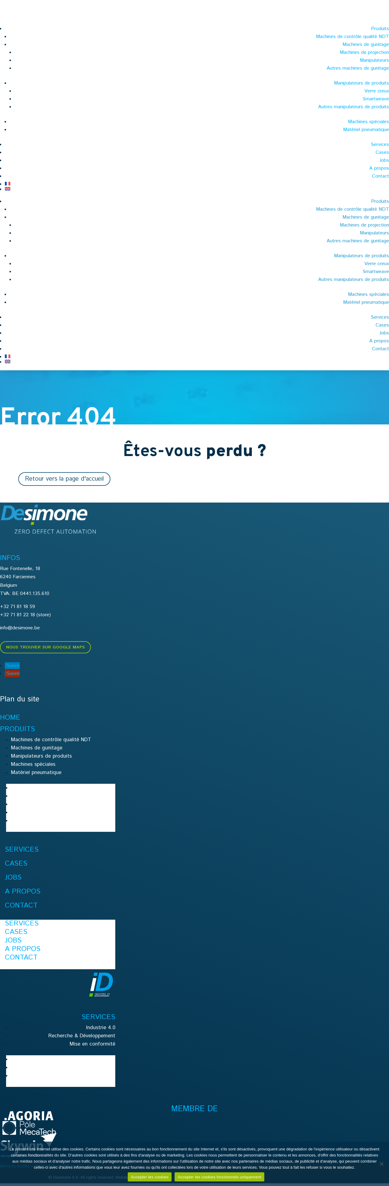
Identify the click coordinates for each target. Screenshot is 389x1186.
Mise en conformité (92, 1046)
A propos (379, 168)
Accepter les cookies (149, 1177)
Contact (380, 176)
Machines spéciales (368, 121)
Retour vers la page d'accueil (64, 481)
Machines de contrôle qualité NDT (352, 36)
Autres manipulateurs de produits (353, 106)
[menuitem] (197, 183)
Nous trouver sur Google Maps (45, 650)
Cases (382, 152)
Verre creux (376, 91)
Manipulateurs (374, 60)
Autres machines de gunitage (358, 68)
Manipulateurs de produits (361, 83)
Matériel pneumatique (366, 129)
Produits (380, 28)
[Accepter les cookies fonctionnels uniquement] (381, 1164)
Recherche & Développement (81, 1038)
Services (380, 144)
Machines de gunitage (365, 44)
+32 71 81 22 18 (17, 617)
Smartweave (376, 98)
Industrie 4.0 (100, 1030)
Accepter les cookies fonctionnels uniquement (219, 1177)
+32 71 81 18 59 (17, 609)
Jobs (384, 160)
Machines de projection (364, 52)
